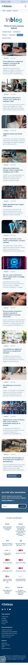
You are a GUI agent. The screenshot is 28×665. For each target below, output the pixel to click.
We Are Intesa (6, 38)
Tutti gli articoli (6, 32)
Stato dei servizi (6, 648)
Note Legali (5, 622)
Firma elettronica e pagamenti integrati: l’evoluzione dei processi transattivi (13, 63)
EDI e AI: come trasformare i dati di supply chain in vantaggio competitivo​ (14, 276)
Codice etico (5, 616)
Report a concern (6, 637)
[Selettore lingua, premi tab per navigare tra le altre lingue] (25, 2)
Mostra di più (12, 476)
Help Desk (3, 1)
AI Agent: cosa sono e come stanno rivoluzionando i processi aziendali (14, 240)
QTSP (9, 1)
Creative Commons (7, 630)
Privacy (3, 623)
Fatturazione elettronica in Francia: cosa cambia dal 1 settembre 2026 (12, 99)
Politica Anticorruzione (8, 635)
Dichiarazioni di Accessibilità (9, 631)
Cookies (4, 618)
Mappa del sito (6, 645)
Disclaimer (4, 620)
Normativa (12, 35)
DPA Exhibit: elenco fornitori (9, 633)
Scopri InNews (7, 500)
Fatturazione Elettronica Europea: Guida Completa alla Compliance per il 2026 (13, 170)
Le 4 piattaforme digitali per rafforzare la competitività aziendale (12, 351)
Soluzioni (20, 35)
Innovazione (16, 32)
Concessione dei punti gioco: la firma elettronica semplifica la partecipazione (13, 459)
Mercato (4, 35)
